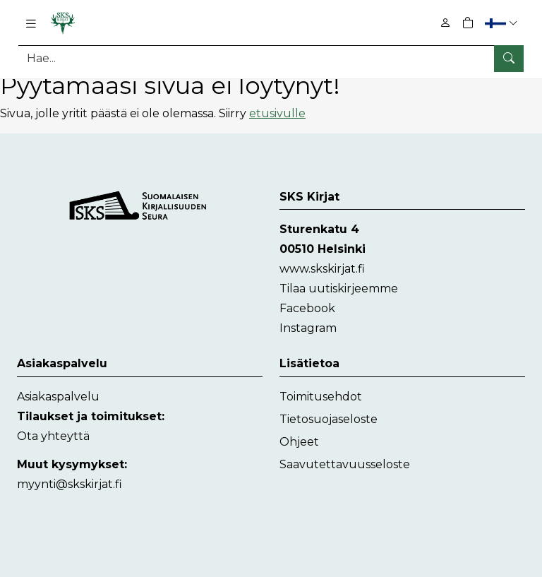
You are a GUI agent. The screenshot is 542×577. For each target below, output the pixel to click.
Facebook (307, 308)
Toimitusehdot (320, 396)
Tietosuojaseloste (328, 418)
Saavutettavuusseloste (344, 463)
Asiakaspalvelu (58, 396)
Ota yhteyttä (53, 435)
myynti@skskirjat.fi (69, 483)
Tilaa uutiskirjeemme (338, 288)
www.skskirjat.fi (322, 268)
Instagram (308, 328)
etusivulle (277, 112)
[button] (503, 23)
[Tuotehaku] (271, 58)
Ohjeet (299, 441)
